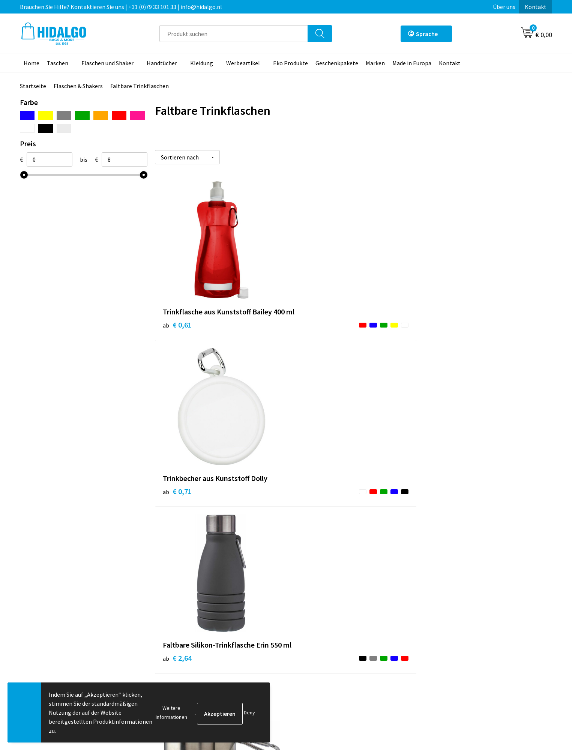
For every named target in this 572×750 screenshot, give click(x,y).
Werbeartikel (243, 63)
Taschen (57, 63)
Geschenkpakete (336, 63)
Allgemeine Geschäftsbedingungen (471, 588)
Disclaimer (441, 623)
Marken (375, 63)
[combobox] (233, 33)
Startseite (33, 86)
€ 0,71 (309, 323)
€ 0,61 (177, 334)
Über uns (504, 7)
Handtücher (162, 63)
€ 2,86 (309, 499)
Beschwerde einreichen (324, 623)
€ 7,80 (442, 510)
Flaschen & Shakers (78, 86)
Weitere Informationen (171, 712)
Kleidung (201, 63)
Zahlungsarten (314, 600)
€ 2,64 (442, 334)
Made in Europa (411, 63)
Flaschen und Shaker (107, 63)
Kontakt (535, 7)
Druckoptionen (182, 623)
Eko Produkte (290, 63)
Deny (249, 712)
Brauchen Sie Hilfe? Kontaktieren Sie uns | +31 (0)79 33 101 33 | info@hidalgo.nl (121, 7)
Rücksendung (312, 611)
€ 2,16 (177, 499)
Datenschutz (443, 611)
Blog (169, 588)
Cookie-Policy (445, 600)
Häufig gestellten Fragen (195, 611)
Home (31, 63)
